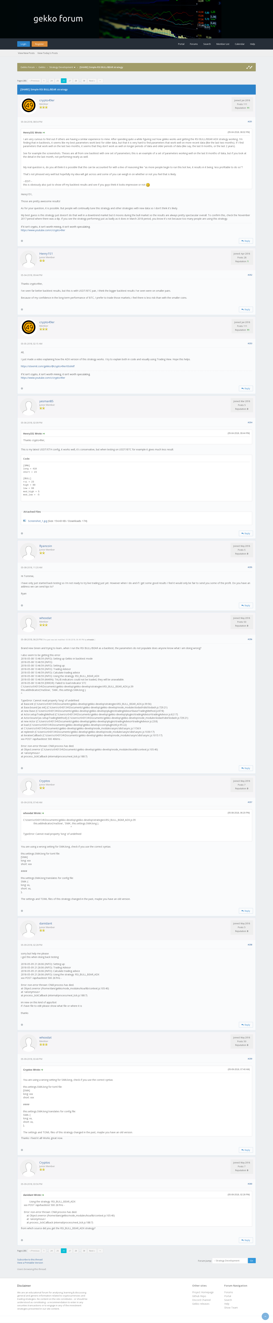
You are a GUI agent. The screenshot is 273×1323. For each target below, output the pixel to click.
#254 (250, 422)
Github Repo (199, 1296)
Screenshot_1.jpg (37, 521)
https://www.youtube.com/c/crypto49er (43, 230)
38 (84, 80)
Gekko (41, 67)
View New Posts (26, 53)
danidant (45, 923)
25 (58, 80)
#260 (250, 1183)
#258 (250, 944)
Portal (181, 44)
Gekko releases (200, 1303)
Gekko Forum (28, 67)
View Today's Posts (47, 53)
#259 (250, 1058)
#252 (250, 274)
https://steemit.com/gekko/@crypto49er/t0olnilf (48, 366)
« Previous (34, 80)
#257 (250, 802)
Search (207, 44)
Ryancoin (45, 546)
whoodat (45, 618)
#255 (250, 567)
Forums (194, 44)
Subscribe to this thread (29, 1259)
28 (76, 80)
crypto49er (46, 100)
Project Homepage (203, 1292)
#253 (250, 343)
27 (70, 80)
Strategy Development (61, 67)
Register (39, 44)
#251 (250, 121)
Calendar (240, 44)
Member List (222, 44)
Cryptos (44, 781)
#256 (250, 639)
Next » (92, 80)
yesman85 (46, 401)
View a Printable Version (30, 1262)
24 (51, 80)
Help (252, 44)
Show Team (231, 1307)
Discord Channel (201, 1300)
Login (23, 44)
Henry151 (46, 254)
